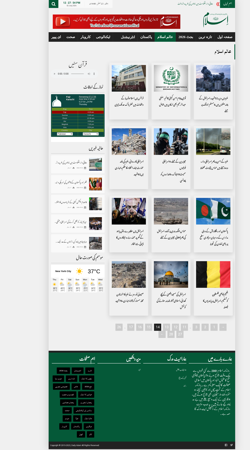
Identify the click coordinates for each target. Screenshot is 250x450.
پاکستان (129, 37)
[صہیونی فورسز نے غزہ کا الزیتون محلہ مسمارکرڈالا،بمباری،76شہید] (112, 274)
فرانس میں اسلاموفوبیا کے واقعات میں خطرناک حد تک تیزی (112, 102)
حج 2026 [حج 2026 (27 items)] (71, 387)
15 (132, 327)
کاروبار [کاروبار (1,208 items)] (47, 426)
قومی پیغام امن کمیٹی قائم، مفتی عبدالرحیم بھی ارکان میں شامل (155, 102)
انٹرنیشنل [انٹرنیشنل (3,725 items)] (60, 371)
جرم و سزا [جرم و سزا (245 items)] (41, 379)
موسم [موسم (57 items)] (50, 418)
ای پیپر (39, 37)
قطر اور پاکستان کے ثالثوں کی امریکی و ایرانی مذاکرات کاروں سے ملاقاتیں (54, 182)
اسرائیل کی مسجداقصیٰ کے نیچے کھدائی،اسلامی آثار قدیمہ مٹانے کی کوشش (154, 301)
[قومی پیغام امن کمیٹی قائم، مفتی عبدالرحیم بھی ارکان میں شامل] (154, 78)
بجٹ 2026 (169, 37)
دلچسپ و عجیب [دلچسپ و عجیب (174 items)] (51, 394)
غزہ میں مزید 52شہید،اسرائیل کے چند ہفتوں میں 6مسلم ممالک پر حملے (196, 105)
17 (114, 327)
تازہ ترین (188, 37)
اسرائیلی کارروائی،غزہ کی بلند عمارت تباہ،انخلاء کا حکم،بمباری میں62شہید (112, 168)
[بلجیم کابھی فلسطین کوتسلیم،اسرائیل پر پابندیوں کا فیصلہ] (196, 274)
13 (150, 327)
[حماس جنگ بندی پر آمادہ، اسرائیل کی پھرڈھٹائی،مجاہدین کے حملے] (154, 211)
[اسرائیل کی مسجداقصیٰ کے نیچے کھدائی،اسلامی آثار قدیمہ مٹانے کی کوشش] (154, 274)
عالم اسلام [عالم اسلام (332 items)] (71, 418)
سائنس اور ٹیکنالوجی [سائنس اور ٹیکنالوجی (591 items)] (67, 410)
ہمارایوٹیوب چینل (164, 370)
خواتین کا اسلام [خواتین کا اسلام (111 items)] (69, 394)
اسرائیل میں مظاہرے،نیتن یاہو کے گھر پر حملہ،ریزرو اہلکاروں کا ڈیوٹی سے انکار (113, 238)
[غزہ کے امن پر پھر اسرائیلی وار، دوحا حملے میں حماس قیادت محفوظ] (196, 141)
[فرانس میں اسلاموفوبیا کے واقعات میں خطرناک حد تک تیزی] (112, 78)
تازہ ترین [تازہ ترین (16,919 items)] (54, 379)
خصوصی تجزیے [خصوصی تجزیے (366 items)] (44, 387)
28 (154, 334)
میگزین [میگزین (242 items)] (72, 426)
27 (163, 334)
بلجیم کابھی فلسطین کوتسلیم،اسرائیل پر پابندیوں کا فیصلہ (198, 301)
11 (167, 327)
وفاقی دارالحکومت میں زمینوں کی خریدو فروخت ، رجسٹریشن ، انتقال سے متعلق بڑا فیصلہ (54, 162)
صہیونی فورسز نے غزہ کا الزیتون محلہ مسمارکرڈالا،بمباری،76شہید (113, 298)
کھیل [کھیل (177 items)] (64, 434)
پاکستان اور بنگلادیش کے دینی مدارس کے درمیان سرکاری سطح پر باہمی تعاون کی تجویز (197, 238)
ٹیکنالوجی (86, 37)
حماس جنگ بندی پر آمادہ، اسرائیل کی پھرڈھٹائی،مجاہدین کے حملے (154, 235)
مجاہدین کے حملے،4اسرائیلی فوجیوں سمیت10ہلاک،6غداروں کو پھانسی (156, 171)
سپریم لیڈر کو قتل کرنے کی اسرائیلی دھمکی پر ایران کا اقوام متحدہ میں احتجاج (54, 222)
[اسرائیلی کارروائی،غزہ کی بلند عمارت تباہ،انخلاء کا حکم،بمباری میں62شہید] (112, 141)
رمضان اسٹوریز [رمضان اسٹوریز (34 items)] (69, 402)
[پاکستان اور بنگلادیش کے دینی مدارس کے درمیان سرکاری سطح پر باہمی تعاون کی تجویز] (196, 211)
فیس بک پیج (165, 378)
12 (159, 327)
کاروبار (69, 37)
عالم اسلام (148, 37)
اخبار (122, 370)
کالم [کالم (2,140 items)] (73, 434)
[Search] (36, 4)
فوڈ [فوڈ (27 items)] (60, 418)
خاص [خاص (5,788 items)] (59, 387)
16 (123, 327)
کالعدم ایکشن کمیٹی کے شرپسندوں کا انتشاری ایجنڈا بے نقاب (54, 202)
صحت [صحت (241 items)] (50, 410)
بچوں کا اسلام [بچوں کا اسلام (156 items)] (70, 379)
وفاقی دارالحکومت (189, 4)
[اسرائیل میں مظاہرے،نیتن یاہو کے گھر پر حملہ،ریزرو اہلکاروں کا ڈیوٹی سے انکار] (112, 211)
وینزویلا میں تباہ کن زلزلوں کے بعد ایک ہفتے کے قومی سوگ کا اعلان (54, 241)
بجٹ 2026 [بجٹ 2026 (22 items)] (46, 371)
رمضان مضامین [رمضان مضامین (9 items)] (51, 402)
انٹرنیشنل (111, 37)
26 (102, 327)
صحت (53, 37)
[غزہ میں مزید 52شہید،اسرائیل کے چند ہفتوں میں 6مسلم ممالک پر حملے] (196, 78)
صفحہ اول (208, 37)
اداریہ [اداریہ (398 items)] (73, 371)
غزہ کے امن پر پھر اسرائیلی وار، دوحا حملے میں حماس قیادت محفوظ (197, 165)
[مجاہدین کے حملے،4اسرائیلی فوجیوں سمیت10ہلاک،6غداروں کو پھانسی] (154, 141)
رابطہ (167, 386)
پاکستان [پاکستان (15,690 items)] (60, 426)
